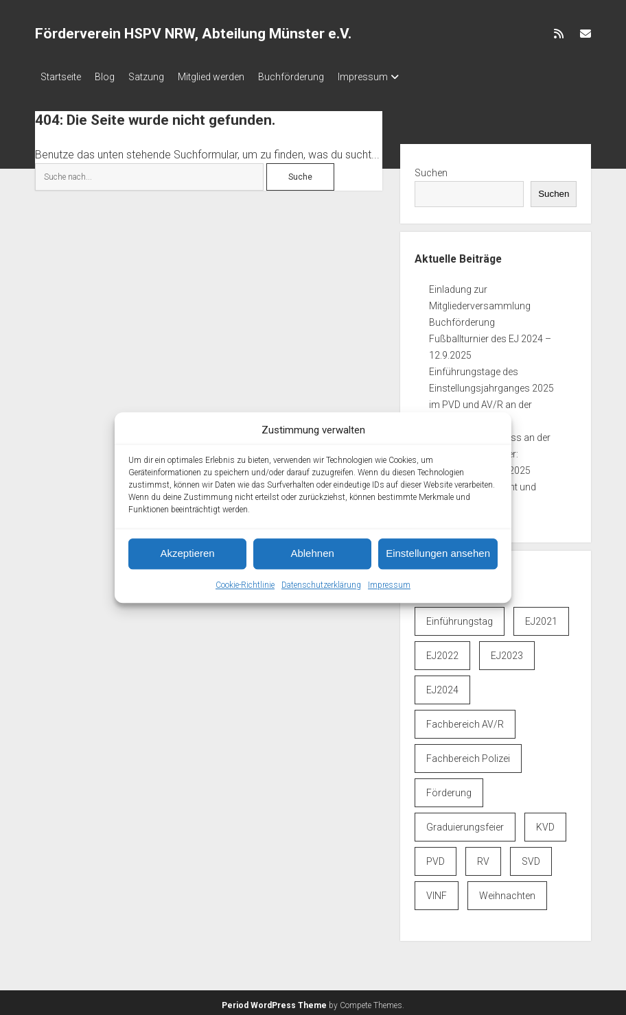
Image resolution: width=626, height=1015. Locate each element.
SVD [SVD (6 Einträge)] (531, 857)
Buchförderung (318, 76)
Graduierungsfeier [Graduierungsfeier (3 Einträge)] (465, 822)
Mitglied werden (231, 76)
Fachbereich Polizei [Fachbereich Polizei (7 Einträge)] (468, 754)
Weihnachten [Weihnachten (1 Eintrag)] (507, 891)
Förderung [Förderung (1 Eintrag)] (449, 788)
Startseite (60, 76)
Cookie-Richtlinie (245, 585)
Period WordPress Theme (274, 1001)
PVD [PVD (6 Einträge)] (435, 857)
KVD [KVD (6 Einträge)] (545, 822)
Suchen (431, 168)
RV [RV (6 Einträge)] (483, 857)
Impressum (389, 585)
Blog (111, 76)
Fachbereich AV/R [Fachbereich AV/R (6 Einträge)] (465, 720)
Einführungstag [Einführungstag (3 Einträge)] (459, 617)
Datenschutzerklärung (321, 585)
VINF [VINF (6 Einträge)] (436, 891)
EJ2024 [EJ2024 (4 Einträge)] (442, 685)
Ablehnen (312, 553)
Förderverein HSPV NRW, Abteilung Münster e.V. (193, 33)
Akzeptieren (187, 553)
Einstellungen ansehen (438, 553)
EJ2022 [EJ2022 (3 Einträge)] (442, 651)
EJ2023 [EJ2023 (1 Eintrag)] (507, 651)
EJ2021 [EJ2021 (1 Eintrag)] (541, 617)
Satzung (160, 76)
